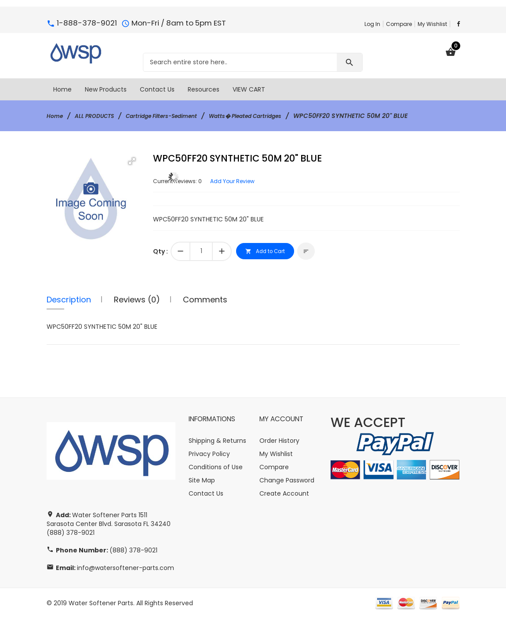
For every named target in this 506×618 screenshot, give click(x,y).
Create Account (284, 493)
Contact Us (206, 493)
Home (56, 115)
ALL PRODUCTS (100, 115)
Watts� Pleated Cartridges (273, 115)
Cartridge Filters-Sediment (177, 115)
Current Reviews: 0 (181, 181)
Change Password (286, 480)
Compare (399, 24)
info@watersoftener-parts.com (125, 567)
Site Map (202, 480)
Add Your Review (243, 181)
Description (69, 299)
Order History (279, 440)
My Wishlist (432, 24)
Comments (205, 299)
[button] (132, 161)
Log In (372, 24)
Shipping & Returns (217, 440)
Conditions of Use (216, 467)
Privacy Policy (209, 453)
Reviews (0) (137, 299)
